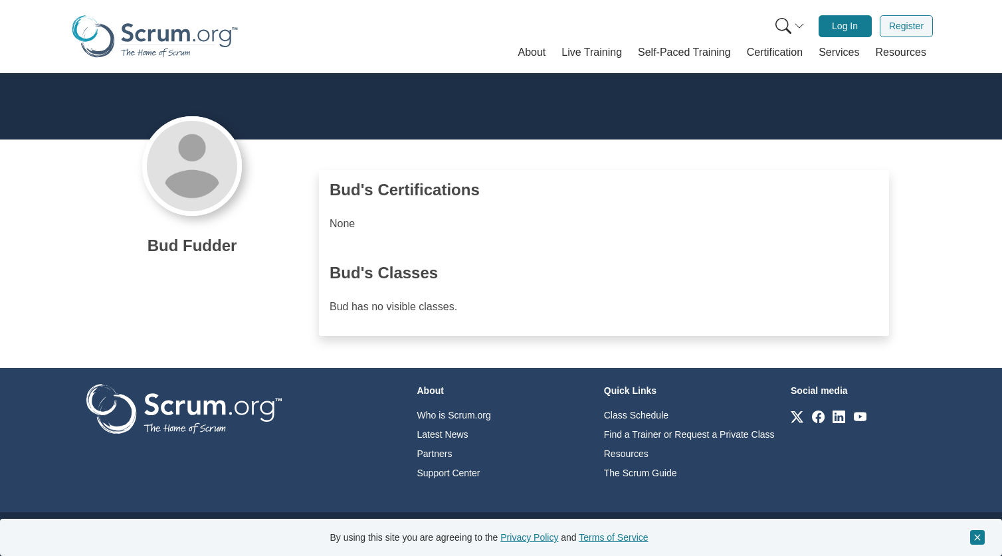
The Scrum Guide (640, 473)
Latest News (442, 434)
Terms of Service (613, 537)
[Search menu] (790, 26)
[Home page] (155, 36)
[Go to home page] (184, 408)
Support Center (448, 473)
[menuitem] (789, 26)
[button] (532, 52)
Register (906, 26)
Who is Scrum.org (454, 415)
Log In (845, 26)
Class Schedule (636, 415)
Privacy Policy (529, 537)
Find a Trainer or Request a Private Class (689, 434)
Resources (626, 453)
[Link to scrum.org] (797, 416)
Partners (434, 453)
